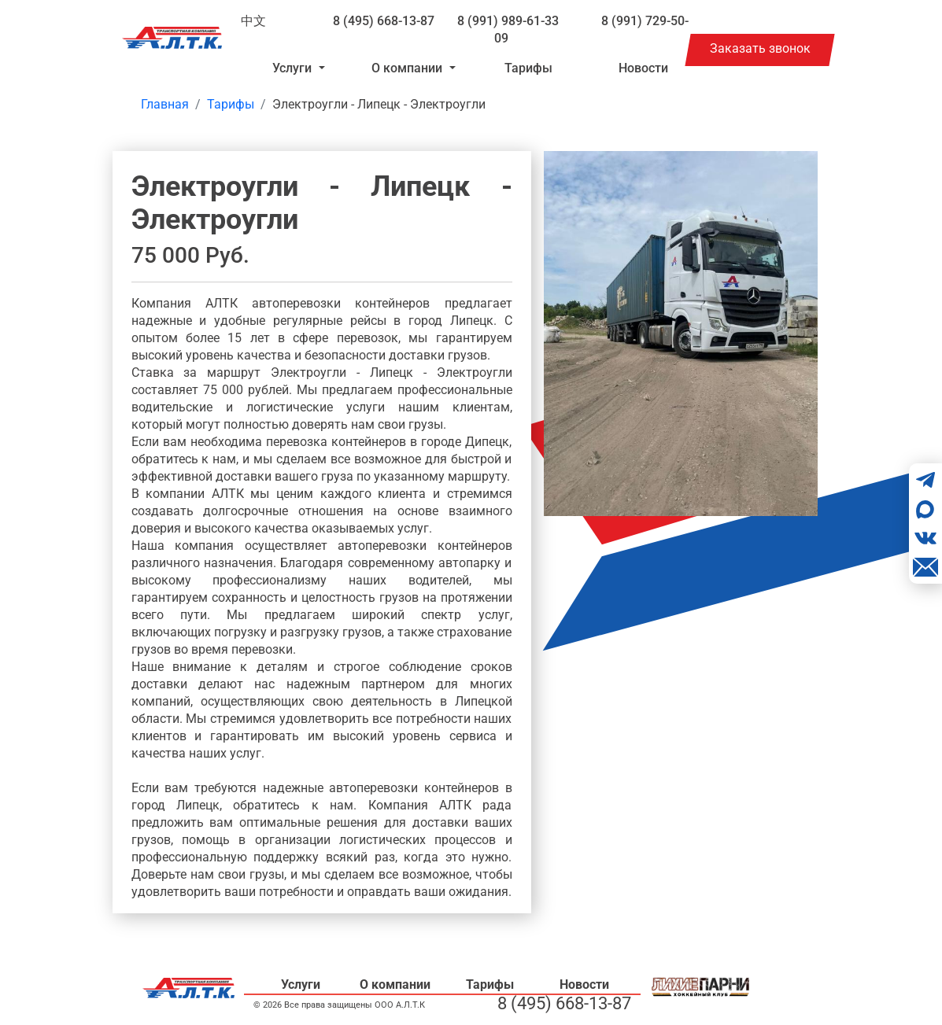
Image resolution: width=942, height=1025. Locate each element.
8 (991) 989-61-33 (508, 20)
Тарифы (528, 68)
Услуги (300, 984)
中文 (253, 20)
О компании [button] (408, 68)
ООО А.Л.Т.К (400, 1005)
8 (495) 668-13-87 (383, 20)
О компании (395, 984)
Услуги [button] (293, 68)
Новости (643, 68)
